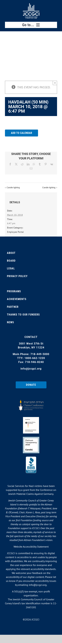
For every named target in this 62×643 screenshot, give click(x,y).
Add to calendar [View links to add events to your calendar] (21, 133)
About (11, 252)
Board (11, 260)
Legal (11, 268)
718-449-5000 (39, 354)
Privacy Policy (17, 276)
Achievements (16, 299)
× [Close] (55, 82)
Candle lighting (13, 188)
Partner (13, 306)
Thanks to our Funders (23, 314)
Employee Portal (15, 231)
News (10, 322)
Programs (14, 291)
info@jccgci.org (31, 368)
